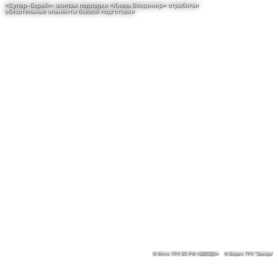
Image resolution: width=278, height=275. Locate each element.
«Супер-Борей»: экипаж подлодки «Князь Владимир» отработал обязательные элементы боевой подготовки (101, 8)
